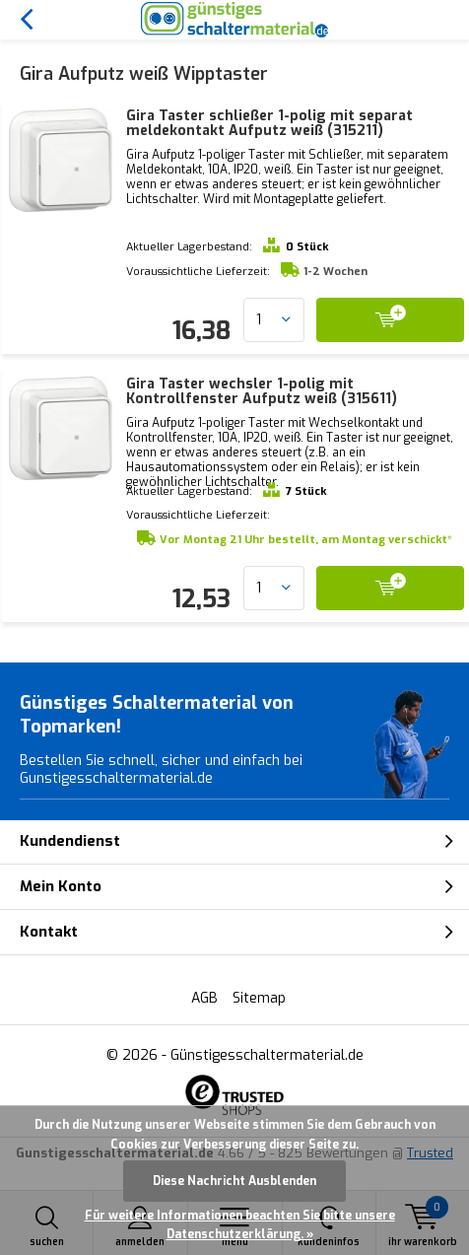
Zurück (26, 19)
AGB (204, 998)
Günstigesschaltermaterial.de (267, 1055)
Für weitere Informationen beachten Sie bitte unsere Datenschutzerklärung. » (240, 1225)
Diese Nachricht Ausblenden (234, 1181)
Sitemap (259, 998)
